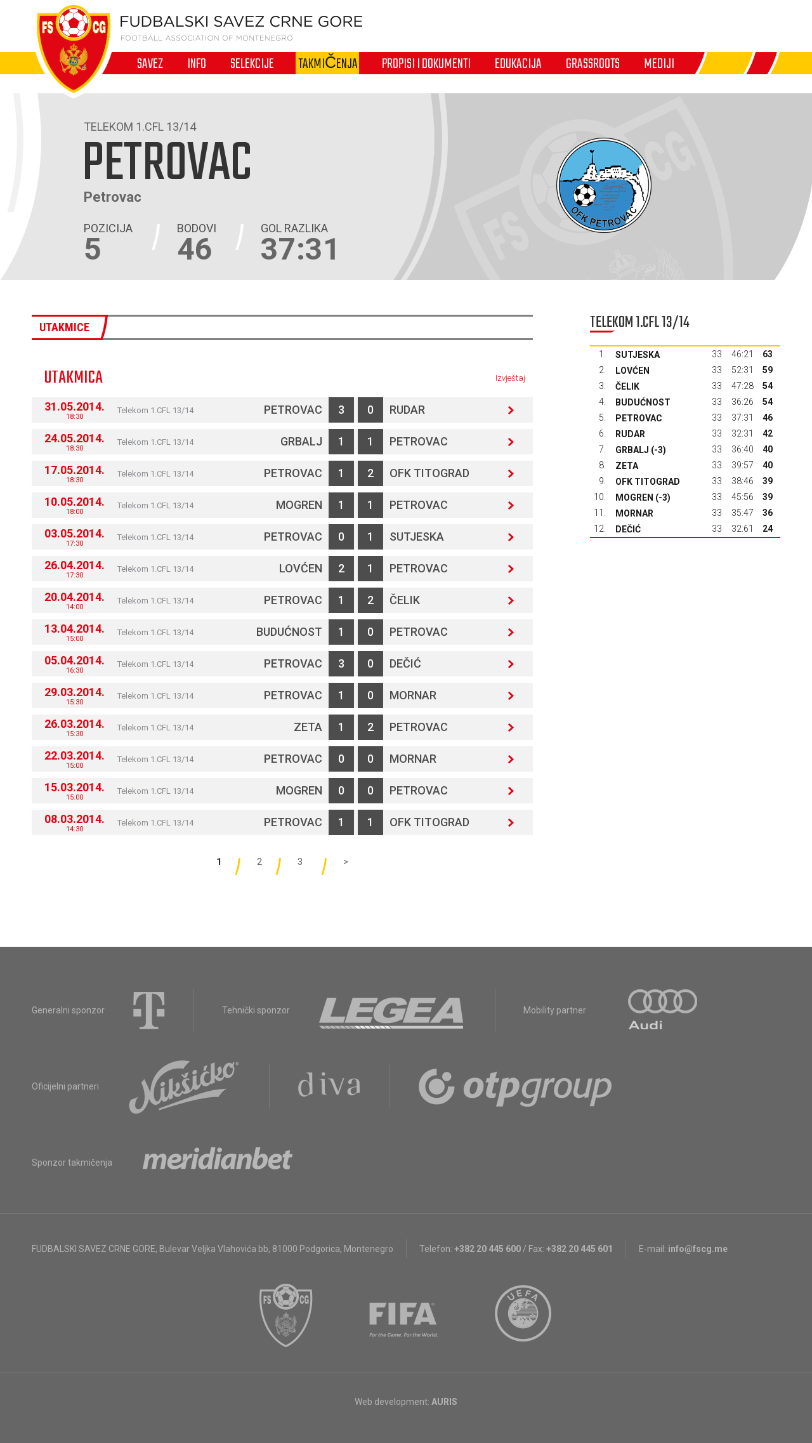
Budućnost (289, 631)
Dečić (405, 663)
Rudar (407, 409)
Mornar (413, 695)
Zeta (308, 727)
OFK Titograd (429, 473)
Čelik (405, 600)
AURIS (444, 1402)
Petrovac (293, 409)
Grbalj (301, 441)
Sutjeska (417, 536)
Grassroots (593, 63)
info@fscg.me (698, 1249)
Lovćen (300, 568)
